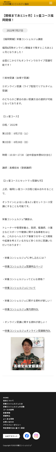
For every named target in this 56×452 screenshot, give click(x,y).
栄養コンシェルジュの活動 (13, 406)
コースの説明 (8, 409)
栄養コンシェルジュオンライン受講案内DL (28, 330)
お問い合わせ (8, 422)
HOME (6, 397)
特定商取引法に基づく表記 (14, 428)
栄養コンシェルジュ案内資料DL (22, 309)
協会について (8, 400)
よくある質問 (8, 419)
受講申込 (6, 415)
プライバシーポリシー (12, 425)
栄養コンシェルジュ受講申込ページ (24, 266)
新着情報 (6, 413)
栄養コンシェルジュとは (13, 403)
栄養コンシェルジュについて (20, 287)
